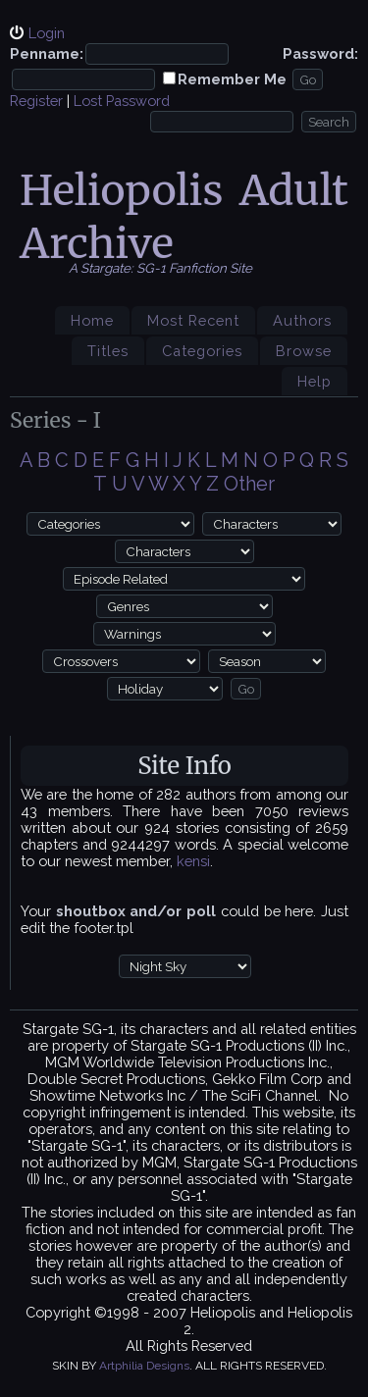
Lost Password (122, 100)
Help (314, 381)
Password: (320, 53)
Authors (302, 320)
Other (249, 483)
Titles (108, 350)
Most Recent (193, 320)
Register (36, 100)
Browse (304, 350)
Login (46, 33)
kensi (193, 861)
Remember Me (232, 79)
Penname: (46, 53)
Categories (202, 350)
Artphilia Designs (144, 1365)
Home (92, 320)
